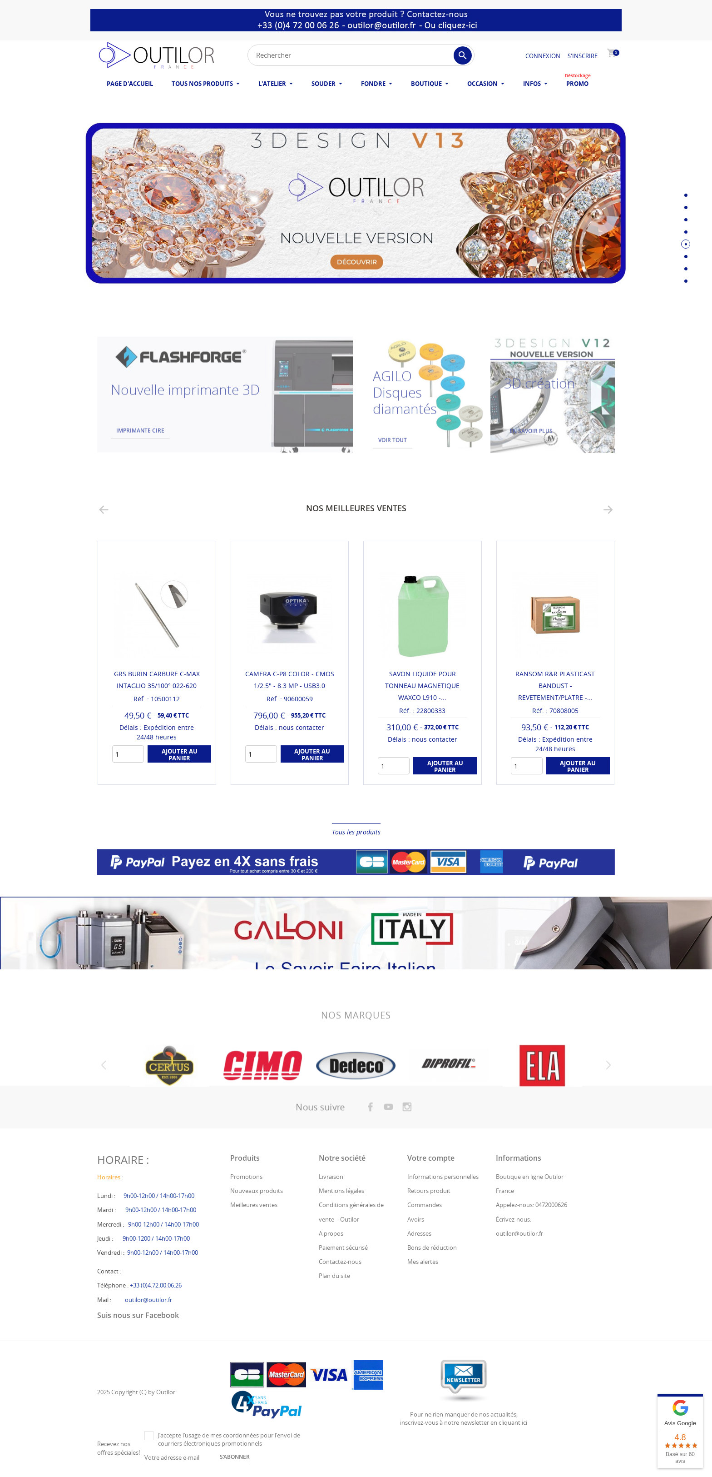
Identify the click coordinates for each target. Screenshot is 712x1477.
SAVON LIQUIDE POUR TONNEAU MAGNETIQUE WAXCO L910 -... (422, 685)
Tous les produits (356, 832)
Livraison (331, 1177)
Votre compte (431, 1158)
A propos (331, 1233)
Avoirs (415, 1219)
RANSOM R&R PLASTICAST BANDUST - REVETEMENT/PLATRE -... (555, 685)
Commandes (424, 1205)
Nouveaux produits (256, 1191)
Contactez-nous (340, 1261)
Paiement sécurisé (343, 1247)
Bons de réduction (432, 1247)
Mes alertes (422, 1261)
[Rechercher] (361, 55)
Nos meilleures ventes (356, 508)
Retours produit (428, 1191)
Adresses (419, 1233)
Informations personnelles (443, 1177)
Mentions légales (341, 1191)
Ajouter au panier (180, 754)
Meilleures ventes (253, 1205)
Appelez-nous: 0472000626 (531, 1205)
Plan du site (334, 1276)
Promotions (246, 1177)
